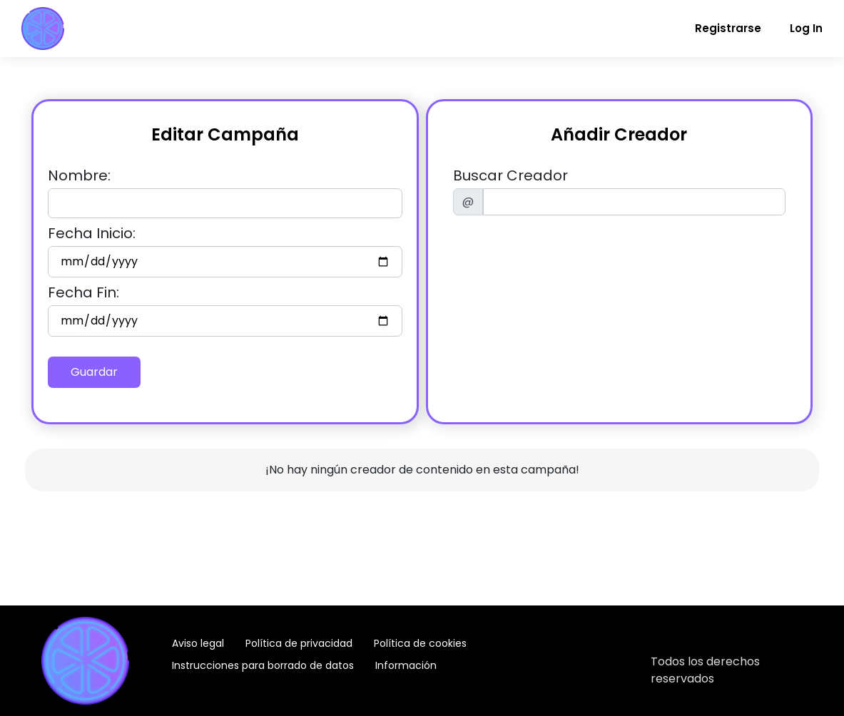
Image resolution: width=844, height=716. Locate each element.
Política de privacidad (298, 643)
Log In (806, 28)
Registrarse (728, 28)
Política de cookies (420, 643)
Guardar (94, 372)
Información (406, 665)
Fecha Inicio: (92, 233)
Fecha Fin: (83, 292)
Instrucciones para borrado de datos (263, 665)
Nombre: (79, 175)
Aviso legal (198, 643)
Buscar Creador (510, 175)
